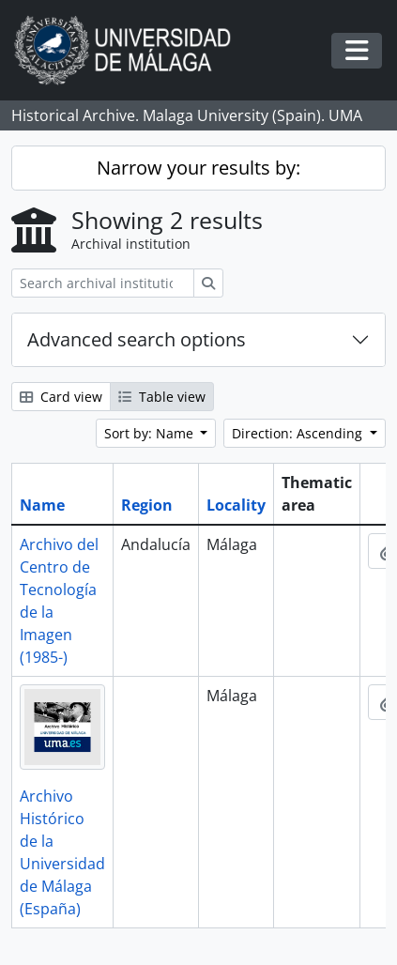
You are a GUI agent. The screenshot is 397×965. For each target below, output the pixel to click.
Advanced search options (136, 339)
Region (147, 505)
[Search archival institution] (102, 283)
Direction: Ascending (299, 433)
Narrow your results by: (198, 167)
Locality (236, 505)
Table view (162, 397)
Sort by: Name (150, 433)
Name (42, 505)
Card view (61, 397)
